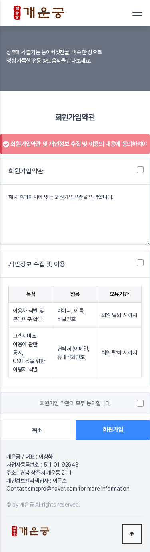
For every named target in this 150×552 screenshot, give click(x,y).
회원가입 (113, 429)
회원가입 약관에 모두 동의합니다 (75, 403)
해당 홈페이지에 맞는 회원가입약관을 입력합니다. (75, 214)
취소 (37, 430)
